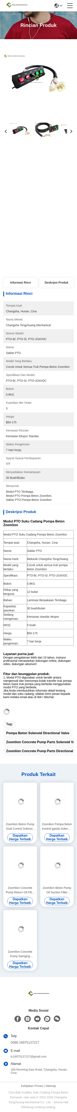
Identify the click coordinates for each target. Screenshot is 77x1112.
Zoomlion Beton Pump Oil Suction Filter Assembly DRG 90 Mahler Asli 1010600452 (57, 890)
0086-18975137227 (25, 1042)
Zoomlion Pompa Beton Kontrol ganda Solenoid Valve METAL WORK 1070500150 (57, 827)
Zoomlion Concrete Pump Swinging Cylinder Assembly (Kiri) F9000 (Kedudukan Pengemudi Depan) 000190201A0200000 (20, 954)
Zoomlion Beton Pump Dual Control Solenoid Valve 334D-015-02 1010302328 (20, 827)
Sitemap (50, 1086)
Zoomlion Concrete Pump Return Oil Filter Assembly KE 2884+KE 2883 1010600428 (20, 890)
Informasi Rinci (20, 282)
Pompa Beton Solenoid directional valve (37, 733)
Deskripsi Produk (56, 282)
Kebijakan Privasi (32, 1086)
